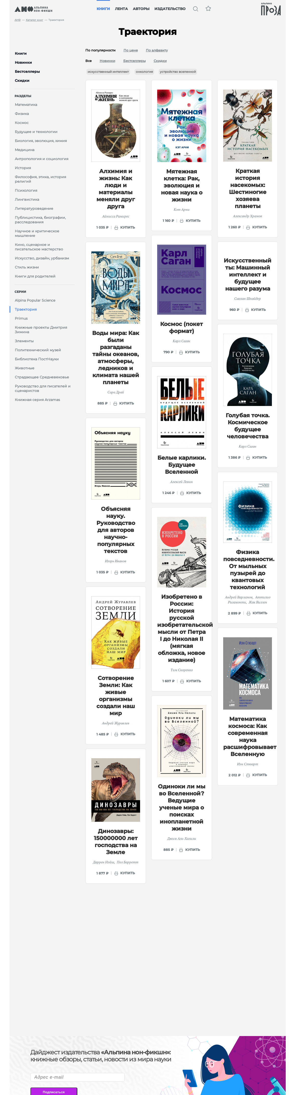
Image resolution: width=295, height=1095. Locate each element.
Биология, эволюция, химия (41, 141)
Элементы (24, 341)
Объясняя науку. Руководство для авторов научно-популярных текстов (115, 530)
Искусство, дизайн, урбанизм (42, 258)
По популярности (100, 50)
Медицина (24, 150)
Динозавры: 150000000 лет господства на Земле (116, 842)
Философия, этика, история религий (40, 179)
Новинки (107, 61)
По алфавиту (157, 50)
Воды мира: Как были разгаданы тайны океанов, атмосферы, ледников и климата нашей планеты (115, 358)
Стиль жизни (27, 267)
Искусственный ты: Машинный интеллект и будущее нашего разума (247, 274)
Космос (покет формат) (181, 327)
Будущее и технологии (36, 131)
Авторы (141, 9)
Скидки (160, 61)
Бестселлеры (134, 61)
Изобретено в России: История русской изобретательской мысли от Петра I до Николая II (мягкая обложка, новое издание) (185, 628)
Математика (26, 104)
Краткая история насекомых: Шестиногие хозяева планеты (247, 189)
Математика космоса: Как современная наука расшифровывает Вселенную (249, 737)
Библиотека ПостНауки (37, 359)
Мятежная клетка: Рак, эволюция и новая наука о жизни (181, 185)
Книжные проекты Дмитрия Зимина (41, 329)
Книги (103, 9)
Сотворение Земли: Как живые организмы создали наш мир (115, 696)
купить (127, 227)
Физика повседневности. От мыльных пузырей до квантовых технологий (248, 570)
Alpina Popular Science (35, 300)
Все (88, 61)
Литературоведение (34, 208)
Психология (26, 190)
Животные (24, 368)
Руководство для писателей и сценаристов (43, 388)
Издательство (170, 9)
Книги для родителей (35, 276)
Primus (21, 318)
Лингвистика (27, 199)
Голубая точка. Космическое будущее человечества (248, 426)
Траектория (26, 309)
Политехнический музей (38, 350)
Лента (121, 9)
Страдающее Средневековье (42, 377)
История (23, 168)
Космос (22, 122)
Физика (22, 113)
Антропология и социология (41, 159)
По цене (131, 50)
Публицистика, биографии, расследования (40, 219)
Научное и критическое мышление (37, 233)
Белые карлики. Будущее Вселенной (181, 464)
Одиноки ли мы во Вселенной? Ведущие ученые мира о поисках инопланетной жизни (181, 807)
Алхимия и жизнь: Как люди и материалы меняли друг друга (115, 189)
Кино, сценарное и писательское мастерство (39, 246)
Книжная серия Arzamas (37, 399)
